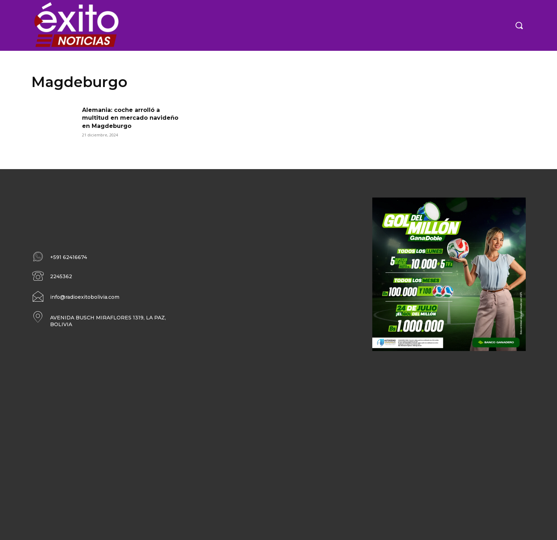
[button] (519, 25)
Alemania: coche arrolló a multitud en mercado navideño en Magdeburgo (130, 118)
